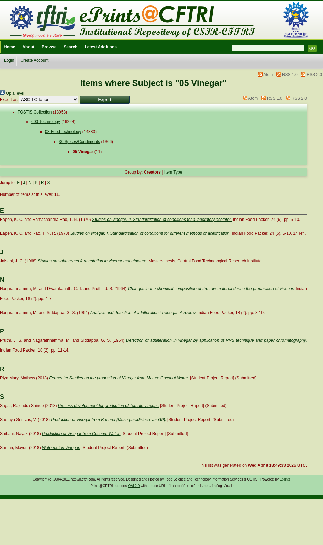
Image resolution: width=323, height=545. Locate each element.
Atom (268, 74)
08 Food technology (63, 131)
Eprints (285, 479)
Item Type (173, 172)
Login (9, 60)
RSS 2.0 (314, 74)
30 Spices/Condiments (79, 141)
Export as (9, 99)
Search (70, 47)
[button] (105, 100)
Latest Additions (101, 47)
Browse (49, 47)
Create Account (34, 60)
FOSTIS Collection (35, 112)
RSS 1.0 (290, 74)
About (28, 47)
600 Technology (45, 121)
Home (9, 47)
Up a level (12, 93)
